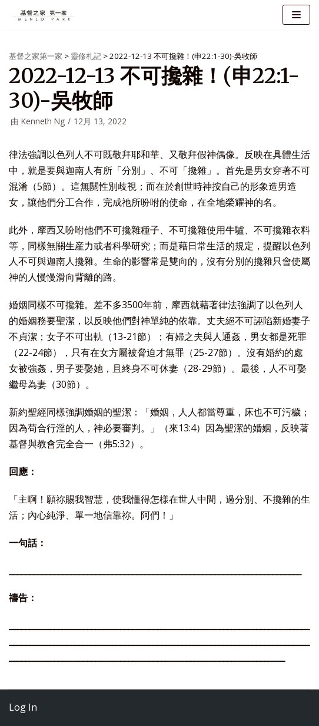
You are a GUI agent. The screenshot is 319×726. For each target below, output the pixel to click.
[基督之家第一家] (44, 15)
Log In (23, 707)
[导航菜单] (296, 15)
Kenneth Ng (43, 121)
